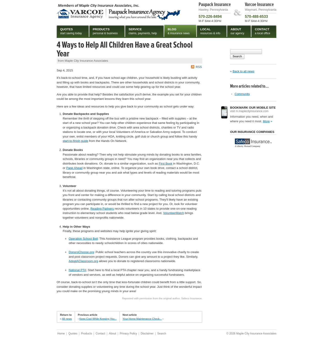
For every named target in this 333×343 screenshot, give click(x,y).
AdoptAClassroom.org (83, 261)
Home (61, 333)
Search (237, 56)
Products (86, 333)
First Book (166, 163)
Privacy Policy (128, 333)
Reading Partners (102, 208)
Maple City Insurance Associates (118, 11)
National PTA (77, 270)
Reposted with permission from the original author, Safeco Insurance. (162, 298)
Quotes (72, 333)
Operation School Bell (83, 238)
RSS (199, 67)
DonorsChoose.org (81, 252)
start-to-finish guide (75, 141)
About (112, 333)
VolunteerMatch (173, 213)
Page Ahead (74, 168)
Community (242, 94)
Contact (100, 333)
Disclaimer (147, 333)
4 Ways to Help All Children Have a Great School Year (125, 49)
